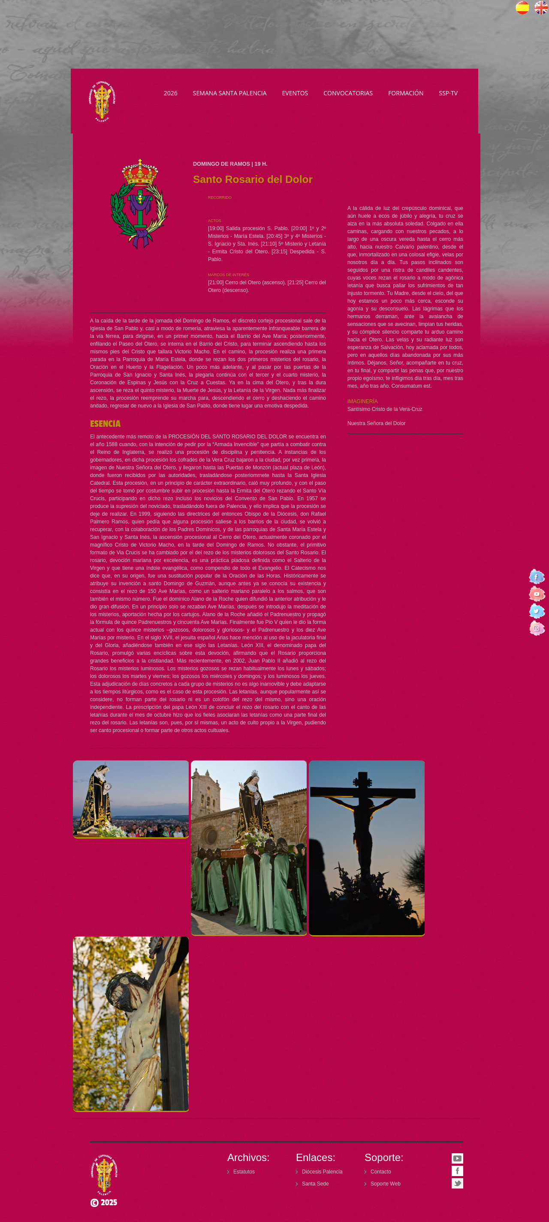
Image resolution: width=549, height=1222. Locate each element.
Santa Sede (315, 1184)
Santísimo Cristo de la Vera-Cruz (384, 409)
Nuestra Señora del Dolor (376, 423)
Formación (405, 93)
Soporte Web (386, 1184)
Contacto (381, 1172)
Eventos (295, 93)
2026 (171, 93)
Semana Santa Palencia (230, 93)
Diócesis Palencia (322, 1172)
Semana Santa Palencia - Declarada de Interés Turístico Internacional (104, 101)
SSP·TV (448, 93)
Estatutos (244, 1172)
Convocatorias (348, 93)
